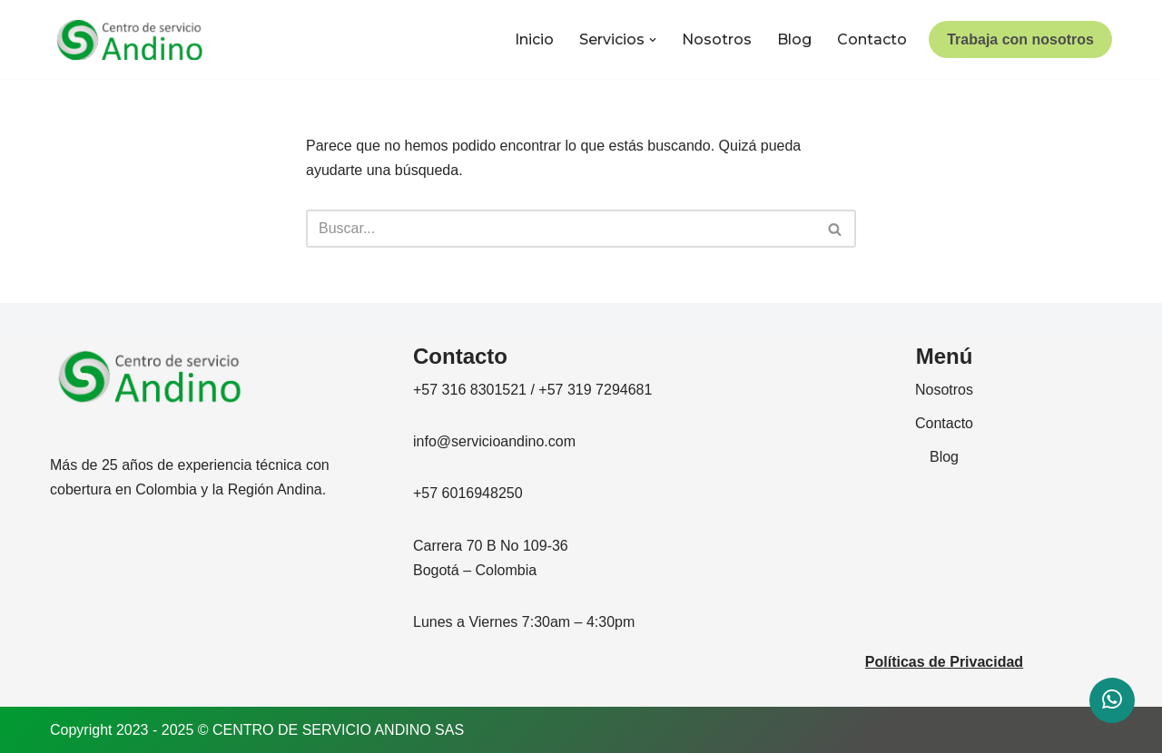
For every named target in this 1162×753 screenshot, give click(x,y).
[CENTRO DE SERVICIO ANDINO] (130, 40)
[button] (652, 40)
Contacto (872, 39)
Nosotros (717, 39)
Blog (794, 39)
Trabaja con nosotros (1020, 39)
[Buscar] (560, 229)
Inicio (534, 39)
